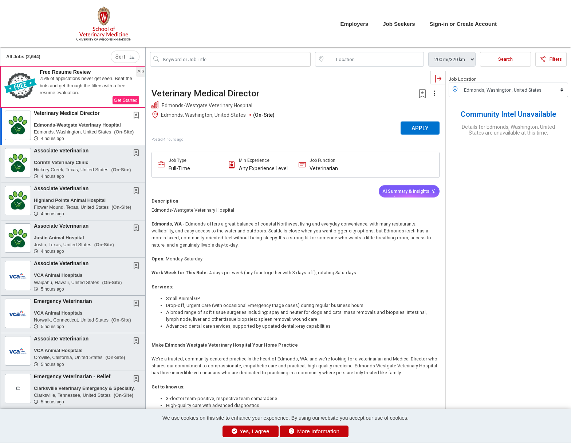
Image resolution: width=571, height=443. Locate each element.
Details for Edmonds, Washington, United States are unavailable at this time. (508, 130)
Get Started (126, 100)
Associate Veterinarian (61, 150)
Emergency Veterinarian (63, 301)
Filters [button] (551, 59)
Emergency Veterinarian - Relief (72, 376)
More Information (314, 431)
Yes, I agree (250, 431)
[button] (72, 87)
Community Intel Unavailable (508, 114)
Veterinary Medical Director (67, 113)
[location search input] (374, 59)
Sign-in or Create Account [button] (463, 24)
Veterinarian (324, 168)
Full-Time (179, 168)
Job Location (463, 79)
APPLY (420, 128)
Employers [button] (354, 24)
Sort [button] (125, 57)
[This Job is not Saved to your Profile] (137, 116)
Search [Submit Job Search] (505, 59)
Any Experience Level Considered (263, 168)
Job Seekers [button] (399, 24)
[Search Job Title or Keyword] (235, 59)
